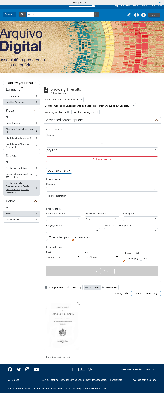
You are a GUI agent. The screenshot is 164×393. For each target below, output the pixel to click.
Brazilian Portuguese (21, 102)
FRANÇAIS (151, 369)
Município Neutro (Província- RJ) (21, 130)
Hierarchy (74, 287)
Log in (153, 14)
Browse (9, 14)
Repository (51, 183)
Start (48, 251)
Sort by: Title (122, 293)
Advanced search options (65, 120)
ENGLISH (126, 369)
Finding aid (128, 213)
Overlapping (132, 258)
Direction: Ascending (146, 293)
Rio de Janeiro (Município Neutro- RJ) (21, 145)
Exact (145, 258)
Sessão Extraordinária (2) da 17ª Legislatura (21, 176)
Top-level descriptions (59, 237)
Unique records (21, 96)
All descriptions (82, 237)
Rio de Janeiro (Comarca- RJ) (21, 138)
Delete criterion (102, 159)
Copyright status (54, 225)
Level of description (55, 213)
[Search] (60, 14)
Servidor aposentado (96, 380)
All (7, 117)
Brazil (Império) (21, 123)
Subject (11, 156)
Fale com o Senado (144, 380)
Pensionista (116, 380)
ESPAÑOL (138, 369)
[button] (129, 15)
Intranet (13, 380)
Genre (10, 201)
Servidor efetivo (50, 380)
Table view (109, 287)
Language (13, 90)
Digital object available (95, 213)
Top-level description (56, 195)
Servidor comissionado (72, 380)
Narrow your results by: (21, 83)
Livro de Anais (21, 220)
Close (160, 2)
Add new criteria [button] (58, 170)
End (87, 251)
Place (10, 111)
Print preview (54, 287)
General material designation (117, 225)
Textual (21, 214)
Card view (92, 287)
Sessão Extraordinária (21, 168)
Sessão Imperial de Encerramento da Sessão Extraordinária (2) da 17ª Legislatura (21, 188)
